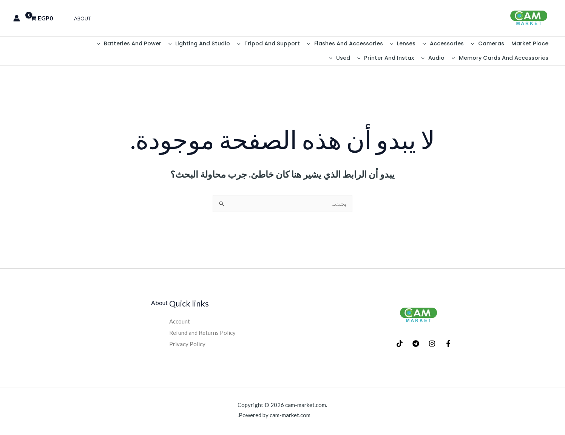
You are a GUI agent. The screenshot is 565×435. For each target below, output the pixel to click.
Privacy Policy (187, 345)
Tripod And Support (283, 44)
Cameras (491, 44)
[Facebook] (448, 345)
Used (449, 59)
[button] (478, 44)
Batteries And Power (149, 44)
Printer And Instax (493, 59)
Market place (531, 44)
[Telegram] (415, 345)
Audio (538, 59)
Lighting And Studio (216, 44)
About (82, 18)
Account (180, 323)
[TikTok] (399, 345)
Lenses (412, 44)
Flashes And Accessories (357, 44)
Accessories (450, 44)
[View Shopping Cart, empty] (44, 18)
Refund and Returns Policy (203, 334)
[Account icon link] (16, 18)
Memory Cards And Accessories (63, 44)
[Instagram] (432, 345)
